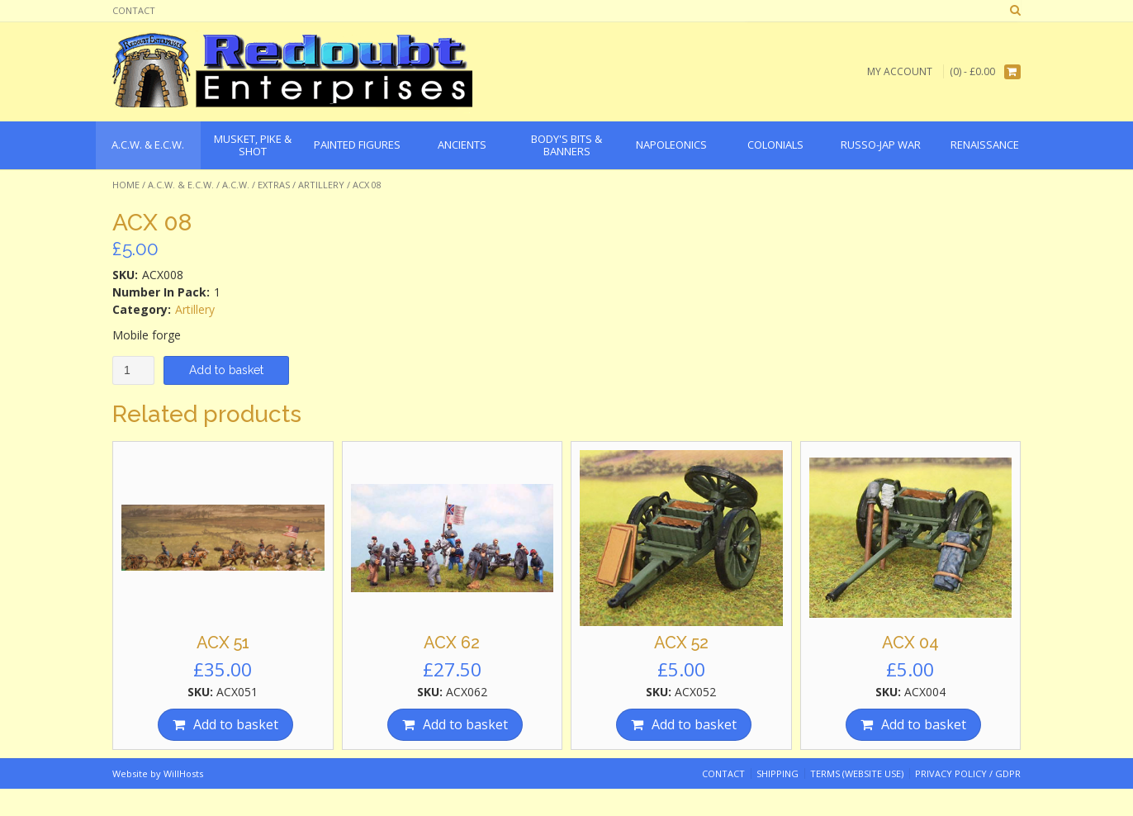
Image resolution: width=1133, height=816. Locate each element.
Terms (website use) (856, 773)
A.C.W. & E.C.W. (181, 184)
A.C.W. (235, 184)
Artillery (321, 184)
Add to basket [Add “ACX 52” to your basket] (694, 724)
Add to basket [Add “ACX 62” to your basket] (465, 724)
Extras (274, 184)
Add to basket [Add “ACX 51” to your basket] (235, 724)
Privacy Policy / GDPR (968, 773)
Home (126, 184)
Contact (133, 10)
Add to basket (226, 370)
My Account (899, 71)
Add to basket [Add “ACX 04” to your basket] (923, 724)
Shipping (777, 773)
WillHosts (183, 773)
